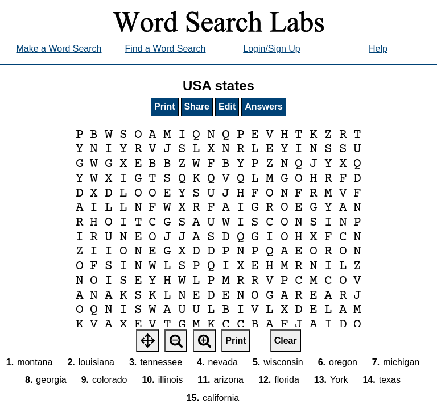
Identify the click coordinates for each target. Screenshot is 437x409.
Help (378, 48)
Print (164, 106)
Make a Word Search (59, 48)
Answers (264, 106)
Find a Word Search (165, 48)
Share (196, 106)
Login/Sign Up (271, 48)
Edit (227, 106)
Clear (285, 340)
